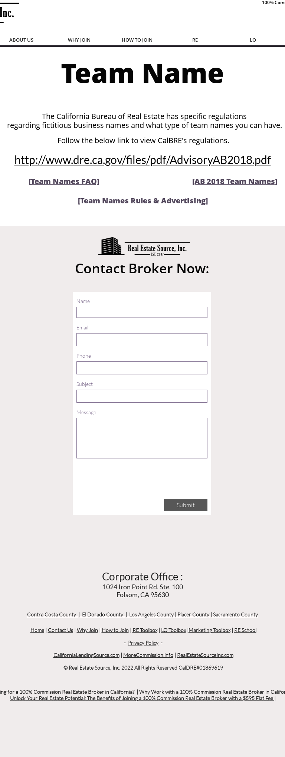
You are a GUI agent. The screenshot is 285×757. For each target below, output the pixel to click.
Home (37, 630)
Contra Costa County (51, 614)
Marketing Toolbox (209, 630)
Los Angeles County (151, 614)
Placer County (193, 614)
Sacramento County (235, 614)
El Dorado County (102, 614)
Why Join (87, 630)
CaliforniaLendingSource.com (86, 655)
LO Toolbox (173, 630)
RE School (245, 630)
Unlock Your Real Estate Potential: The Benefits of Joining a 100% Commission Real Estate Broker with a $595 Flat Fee (142, 698)
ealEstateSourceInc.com (206, 655)
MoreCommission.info (148, 655)
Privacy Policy (143, 643)
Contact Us (60, 630)
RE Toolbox (144, 630)
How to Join (115, 630)
